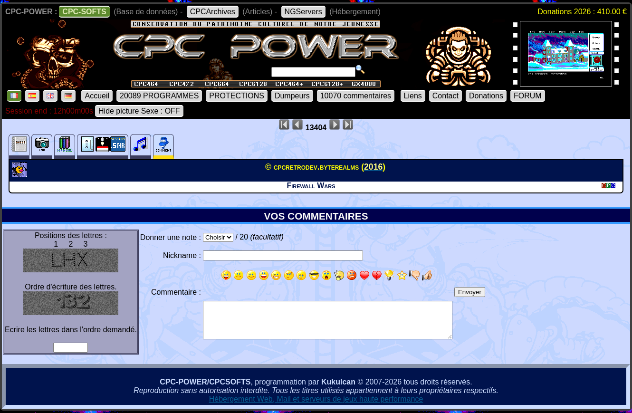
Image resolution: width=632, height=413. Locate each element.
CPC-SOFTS (84, 12)
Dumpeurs (292, 96)
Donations (486, 96)
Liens (413, 96)
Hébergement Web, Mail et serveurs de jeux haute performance (316, 399)
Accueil (97, 96)
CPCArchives (212, 12)
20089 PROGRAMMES (159, 96)
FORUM (528, 96)
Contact (445, 96)
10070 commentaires (355, 96)
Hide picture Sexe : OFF (139, 111)
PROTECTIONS (236, 96)
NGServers (303, 12)
